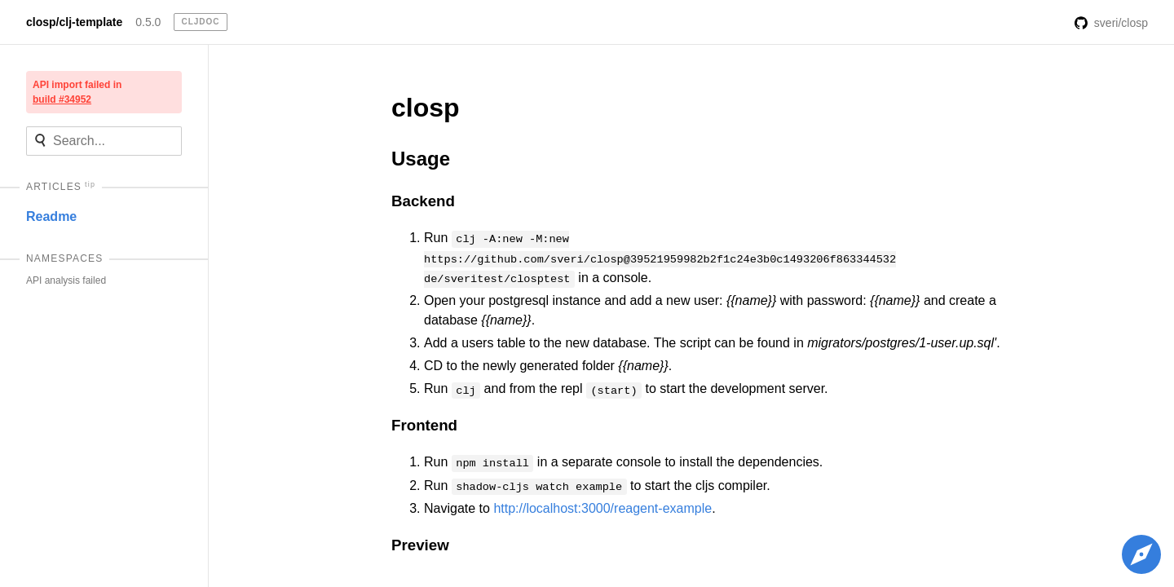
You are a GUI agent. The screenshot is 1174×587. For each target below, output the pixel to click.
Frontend (424, 425)
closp (425, 107)
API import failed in (77, 92)
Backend (423, 201)
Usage (420, 159)
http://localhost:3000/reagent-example (602, 508)
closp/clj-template (74, 22)
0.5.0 (148, 22)
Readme (51, 216)
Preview (420, 545)
